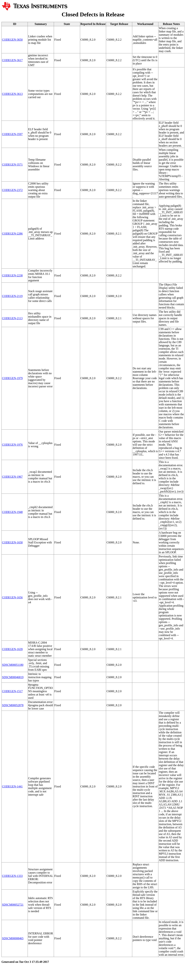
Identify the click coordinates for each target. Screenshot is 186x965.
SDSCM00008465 (12, 938)
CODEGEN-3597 (12, 134)
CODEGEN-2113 (12, 318)
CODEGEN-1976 (12, 444)
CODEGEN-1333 (12, 875)
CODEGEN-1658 (12, 542)
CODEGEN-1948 (12, 512)
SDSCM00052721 (12, 904)
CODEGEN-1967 (12, 476)
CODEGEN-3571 (12, 164)
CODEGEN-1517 (12, 691)
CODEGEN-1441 (12, 786)
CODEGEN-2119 (12, 296)
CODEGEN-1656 (12, 597)
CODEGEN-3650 (12, 39)
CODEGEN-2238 (12, 275)
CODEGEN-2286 (12, 233)
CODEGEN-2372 (12, 190)
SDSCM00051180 (12, 664)
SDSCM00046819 (12, 677)
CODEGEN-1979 (12, 378)
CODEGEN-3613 (12, 93)
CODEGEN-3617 (12, 60)
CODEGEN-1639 (12, 649)
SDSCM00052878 (12, 705)
